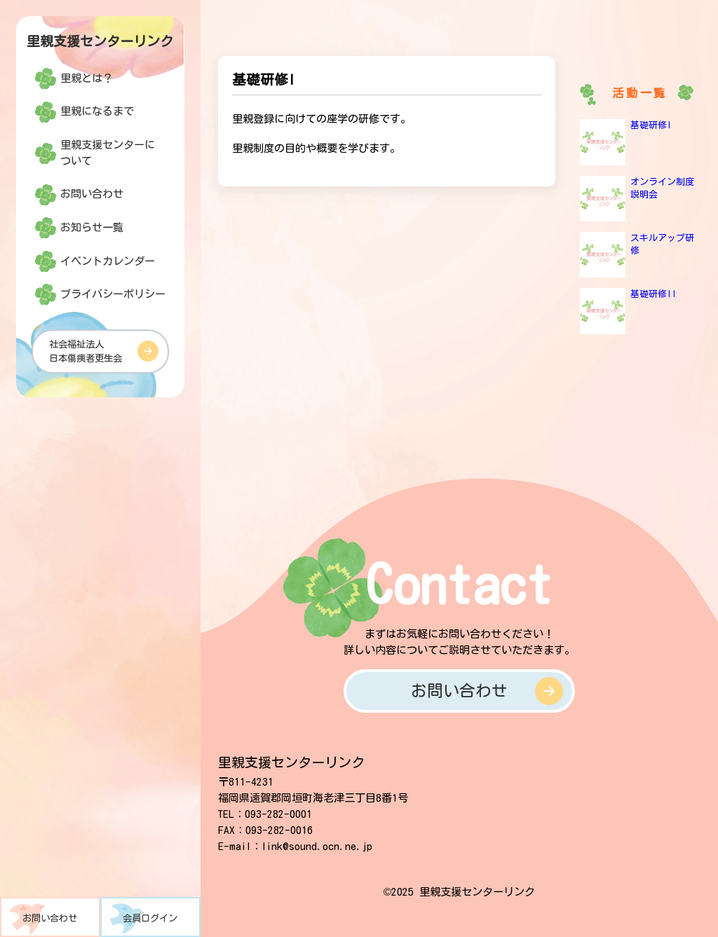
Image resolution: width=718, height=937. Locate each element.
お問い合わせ (49, 918)
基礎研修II (653, 294)
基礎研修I (651, 125)
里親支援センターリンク (100, 41)
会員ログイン (150, 918)
